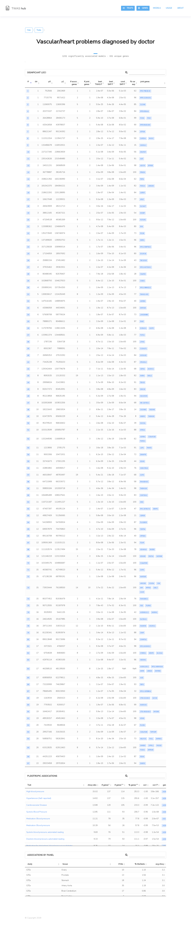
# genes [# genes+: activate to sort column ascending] (105, 784)
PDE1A (142, 186)
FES (141, 606)
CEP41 (142, 369)
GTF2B (142, 132)
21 (28, 227)
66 (28, 536)
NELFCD (143, 739)
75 (28, 606)
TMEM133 (143, 489)
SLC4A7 (143, 206)
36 (28, 328)
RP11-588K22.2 (145, 288)
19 (28, 213)
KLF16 (155, 698)
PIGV (149, 118)
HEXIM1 (143, 660)
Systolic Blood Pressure (36, 812)
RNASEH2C (144, 482)
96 (28, 757)
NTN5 (142, 718)
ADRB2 (142, 301)
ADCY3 (142, 166)
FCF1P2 (143, 220)
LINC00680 (144, 315)
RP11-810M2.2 (145, 646)
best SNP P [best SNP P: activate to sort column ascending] (110, 83)
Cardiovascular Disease (36, 805)
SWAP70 (143, 455)
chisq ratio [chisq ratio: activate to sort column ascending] (92, 785)
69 (28, 556)
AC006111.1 (144, 612)
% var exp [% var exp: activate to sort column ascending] (133, 83)
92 (28, 725)
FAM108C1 (144, 599)
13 (28, 172)
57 (28, 475)
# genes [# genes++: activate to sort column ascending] (119, 784)
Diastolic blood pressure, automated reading (45, 839)
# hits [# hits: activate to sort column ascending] (120, 864)
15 (28, 186)
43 (28, 376)
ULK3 (142, 592)
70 (28, 563)
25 (28, 254)
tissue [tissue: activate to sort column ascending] (65, 864)
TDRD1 (142, 441)
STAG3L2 (143, 362)
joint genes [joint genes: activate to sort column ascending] (145, 81)
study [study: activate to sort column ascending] (29, 864)
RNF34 (151, 556)
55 (28, 461)
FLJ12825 (143, 522)
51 (28, 430)
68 (28, 550)
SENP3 (151, 653)
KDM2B (142, 556)
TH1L (151, 739)
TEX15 (142, 382)
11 (28, 159)
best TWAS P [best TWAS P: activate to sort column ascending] (98, 83)
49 (28, 416)
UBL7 (155, 588)
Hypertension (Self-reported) (38, 798)
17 (28, 199)
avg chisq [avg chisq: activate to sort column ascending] (160, 864)
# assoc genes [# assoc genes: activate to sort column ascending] (73, 83)
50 (28, 423)
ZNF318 (143, 308)
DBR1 (142, 240)
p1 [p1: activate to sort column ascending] (63, 81)
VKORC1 (152, 626)
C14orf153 (143, 563)
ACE (141, 678)
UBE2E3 (151, 186)
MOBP (142, 213)
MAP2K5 (143, 577)
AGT (141, 159)
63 (28, 516)
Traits (128, 8)
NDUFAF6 (143, 396)
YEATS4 (142, 529)
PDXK (142, 757)
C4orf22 (143, 274)
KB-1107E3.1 (144, 403)
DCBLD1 (143, 328)
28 (28, 274)
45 (28, 389)
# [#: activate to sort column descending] (28, 81)
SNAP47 (143, 152)
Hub (29, 30)
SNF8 (142, 671)
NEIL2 (150, 376)
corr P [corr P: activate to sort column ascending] (155, 785)
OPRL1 (151, 746)
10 (28, 152)
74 (28, 599)
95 (28, 748)
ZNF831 (158, 739)
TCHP (142, 543)
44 (28, 382)
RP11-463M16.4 (157, 667)
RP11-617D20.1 (145, 267)
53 (28, 448)
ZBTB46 (150, 750)
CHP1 (142, 570)
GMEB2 (142, 746)
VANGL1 (143, 145)
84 (28, 669)
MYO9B (156, 712)
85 (28, 678)
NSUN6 (152, 410)
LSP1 (142, 448)
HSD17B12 (144, 468)
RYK (141, 227)
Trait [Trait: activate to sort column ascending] (29, 785)
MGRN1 (154, 612)
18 (28, 206)
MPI (141, 588)
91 (28, 718)
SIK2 (141, 502)
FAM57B (143, 626)
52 (28, 439)
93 (28, 732)
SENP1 (155, 509)
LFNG (142, 342)
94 (28, 739)
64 (28, 522)
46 (28, 396)
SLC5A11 (143, 619)
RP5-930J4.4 (144, 111)
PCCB (142, 233)
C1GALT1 (143, 349)
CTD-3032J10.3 (145, 712)
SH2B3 (152, 550)
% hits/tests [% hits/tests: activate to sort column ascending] (140, 864)
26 (28, 260)
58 (28, 482)
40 (28, 355)
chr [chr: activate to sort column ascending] (36, 81)
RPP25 (148, 588)
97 (28, 763)
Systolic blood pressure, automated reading (45, 832)
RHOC (151, 138)
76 (28, 612)
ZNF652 (157, 671)
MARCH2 (143, 705)
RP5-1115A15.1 (145, 98)
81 (28, 646)
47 (28, 403)
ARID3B (143, 583)
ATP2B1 (142, 536)
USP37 (142, 193)
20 (28, 220)
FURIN (148, 606)
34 (28, 315)
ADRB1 (142, 437)
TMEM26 (151, 416)
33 (28, 308)
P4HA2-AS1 (144, 294)
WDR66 (159, 556)
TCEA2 (142, 750)
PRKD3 (142, 172)
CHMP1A (143, 640)
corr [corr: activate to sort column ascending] (145, 785)
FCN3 (142, 118)
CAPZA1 (143, 138)
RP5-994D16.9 (145, 125)
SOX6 (142, 461)
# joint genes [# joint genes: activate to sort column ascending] (87, 83)
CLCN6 (142, 105)
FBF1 (142, 685)
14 (28, 179)
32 (28, 301)
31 (28, 294)
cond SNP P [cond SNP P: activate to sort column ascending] (122, 83)
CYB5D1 (143, 653)
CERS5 (142, 516)
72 (28, 577)
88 (28, 698)
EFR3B (150, 166)
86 (28, 685)
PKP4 (142, 179)
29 (28, 281)
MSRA (142, 376)
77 (28, 619)
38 (28, 342)
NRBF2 (142, 416)
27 (28, 267)
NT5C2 (142, 430)
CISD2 (142, 281)
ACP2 (142, 475)
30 (28, 288)
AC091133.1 (144, 667)
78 (28, 626)
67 (28, 543)
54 (28, 455)
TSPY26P (153, 732)
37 (28, 335)
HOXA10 (143, 355)
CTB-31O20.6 (144, 698)
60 (28, 495)
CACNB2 (143, 410)
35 (28, 321)
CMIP (142, 633)
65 (28, 529)
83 (28, 660)
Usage (169, 8)
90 (28, 712)
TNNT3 (149, 448)
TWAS (16, 8)
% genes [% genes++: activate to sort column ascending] (133, 784)
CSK (158, 583)
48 (28, 410)
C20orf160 (143, 732)
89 (28, 705)
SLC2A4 (159, 653)
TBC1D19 (143, 260)
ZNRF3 (142, 763)
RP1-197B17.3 (145, 509)
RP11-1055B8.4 (145, 691)
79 (28, 633)
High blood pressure (35, 791)
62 (28, 509)
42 (28, 369)
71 (28, 570)
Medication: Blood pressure (38, 818)
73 (28, 588)
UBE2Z (149, 671)
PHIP (142, 321)
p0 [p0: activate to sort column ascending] (49, 81)
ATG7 (142, 199)
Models (157, 8)
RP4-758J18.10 (145, 91)
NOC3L (142, 423)
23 (28, 240)
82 (28, 653)
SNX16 (142, 389)
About (180, 8)
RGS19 (159, 746)
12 (28, 166)
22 (28, 233)
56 (28, 468)
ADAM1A (143, 550)
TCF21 (142, 335)
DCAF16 (143, 254)
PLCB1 (142, 725)
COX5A (151, 583)
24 (28, 247)
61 (28, 502)
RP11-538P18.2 (145, 247)
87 (28, 691)
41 (28, 362)
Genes (143, 8)
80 (28, 640)
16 (28, 193)
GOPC (151, 328)
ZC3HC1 (151, 369)
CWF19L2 (143, 495)
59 (28, 489)
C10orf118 (151, 437)
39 (28, 349)
